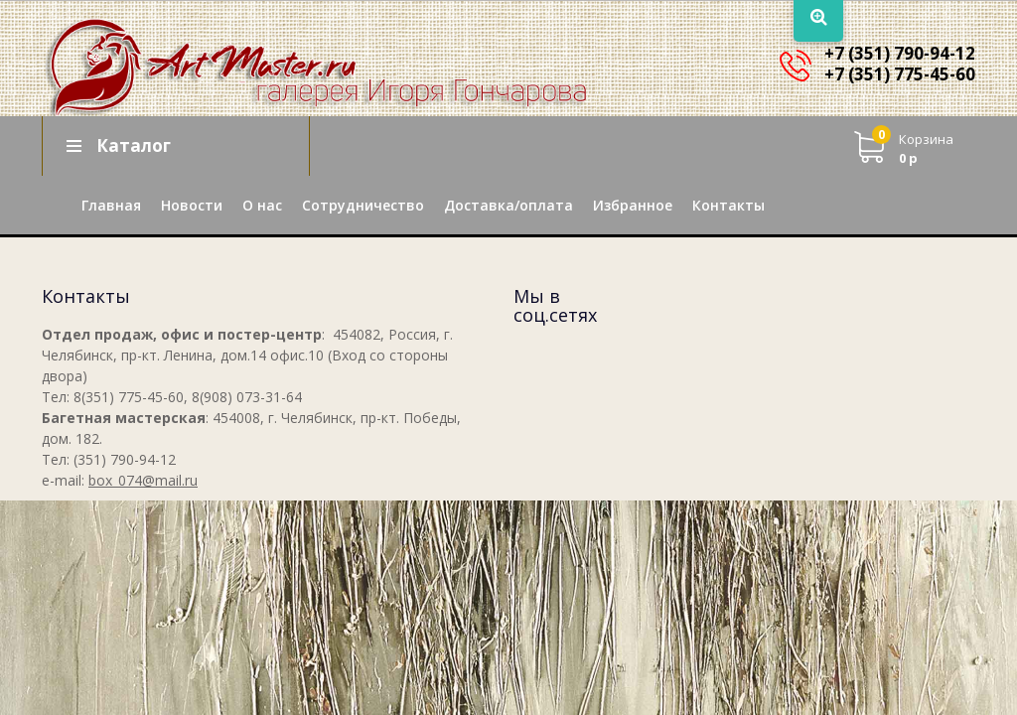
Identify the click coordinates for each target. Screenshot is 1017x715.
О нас (262, 205)
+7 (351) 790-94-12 (899, 53)
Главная (111, 205)
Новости (191, 205)
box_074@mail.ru (143, 480)
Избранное (632, 205)
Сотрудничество (363, 205)
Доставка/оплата (508, 205)
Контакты (728, 205)
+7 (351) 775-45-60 (899, 74)
